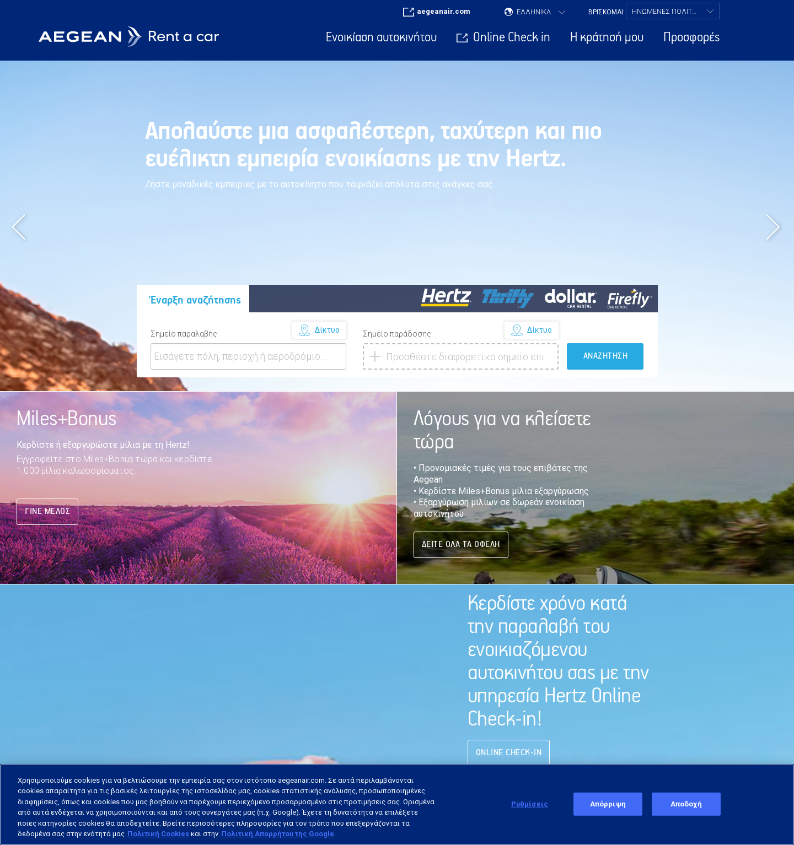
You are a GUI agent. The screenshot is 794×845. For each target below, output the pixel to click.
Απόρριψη (608, 804)
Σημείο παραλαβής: (185, 333)
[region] (397, 804)
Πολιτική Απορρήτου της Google (277, 834)
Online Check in (511, 37)
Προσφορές (691, 37)
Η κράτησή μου (606, 37)
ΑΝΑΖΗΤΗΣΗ (605, 356)
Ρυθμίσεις (529, 804)
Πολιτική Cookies (158, 834)
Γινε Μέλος (47, 511)
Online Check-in (509, 753)
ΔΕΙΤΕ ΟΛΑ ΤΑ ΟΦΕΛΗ (461, 544)
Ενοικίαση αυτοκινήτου (381, 37)
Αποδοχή (686, 804)
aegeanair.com (443, 11)
